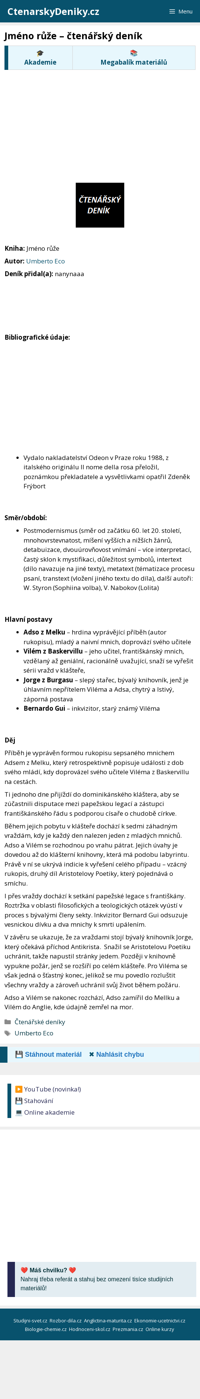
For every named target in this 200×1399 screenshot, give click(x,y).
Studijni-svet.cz (31, 1320)
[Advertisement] (102, 125)
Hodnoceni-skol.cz (90, 1329)
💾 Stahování (34, 1100)
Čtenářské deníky (40, 1021)
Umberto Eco (45, 261)
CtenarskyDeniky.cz (53, 11)
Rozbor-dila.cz (66, 1320)
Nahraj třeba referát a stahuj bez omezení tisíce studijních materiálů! (97, 1279)
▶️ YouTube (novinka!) (48, 1089)
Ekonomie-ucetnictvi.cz (160, 1320)
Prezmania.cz (128, 1329)
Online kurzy (160, 1329)
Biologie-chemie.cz (46, 1329)
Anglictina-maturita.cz (108, 1320)
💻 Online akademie (45, 1112)
